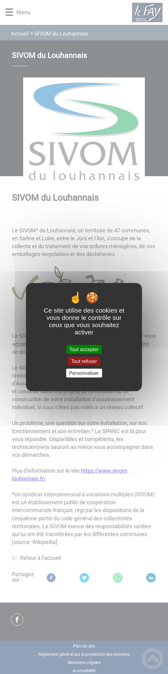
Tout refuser (84, 361)
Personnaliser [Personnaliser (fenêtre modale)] (84, 373)
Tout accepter (84, 349)
